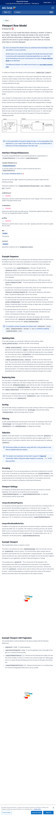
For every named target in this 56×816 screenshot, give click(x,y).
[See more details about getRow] (3, 221)
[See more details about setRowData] (3, 208)
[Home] (9, 8)
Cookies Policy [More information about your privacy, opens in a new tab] (37, 809)
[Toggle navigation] (53, 8)
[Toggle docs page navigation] (7, 12)
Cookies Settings (6, 812)
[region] (28, 810)
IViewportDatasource (9, 165)
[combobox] (7, 20)
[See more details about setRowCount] (3, 196)
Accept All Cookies (36, 812)
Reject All (48, 812)
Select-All (43, 456)
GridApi (5, 233)
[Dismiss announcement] (54, 2)
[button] (33, 12)
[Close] (53, 808)
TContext (5, 244)
